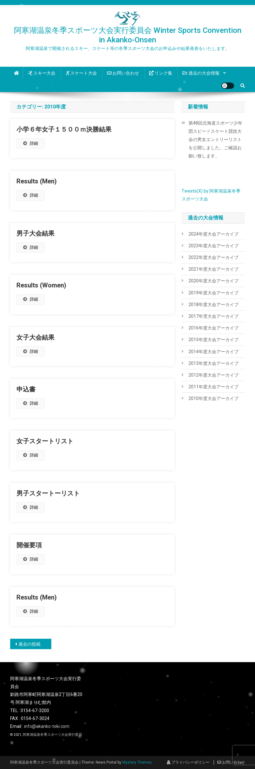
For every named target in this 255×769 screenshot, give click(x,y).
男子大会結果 (35, 233)
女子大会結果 (35, 337)
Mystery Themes (137, 762)
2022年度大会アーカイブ (213, 257)
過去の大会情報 (201, 73)
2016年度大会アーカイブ (213, 327)
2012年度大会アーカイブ (213, 375)
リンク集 (160, 73)
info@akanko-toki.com (46, 726)
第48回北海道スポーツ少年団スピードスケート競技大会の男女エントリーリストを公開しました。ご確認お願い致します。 (215, 139)
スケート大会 (81, 73)
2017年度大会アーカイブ (213, 316)
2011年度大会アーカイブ (213, 386)
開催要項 (29, 545)
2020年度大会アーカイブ (213, 280)
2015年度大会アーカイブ (213, 339)
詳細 (30, 143)
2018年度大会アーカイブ (213, 304)
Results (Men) (36, 181)
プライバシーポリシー (188, 762)
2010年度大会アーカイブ (213, 398)
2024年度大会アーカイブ (213, 234)
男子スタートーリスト (48, 493)
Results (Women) (41, 285)
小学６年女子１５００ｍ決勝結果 (64, 129)
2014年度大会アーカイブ (213, 351)
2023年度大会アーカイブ (213, 245)
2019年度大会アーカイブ (213, 292)
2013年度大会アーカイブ (213, 363)
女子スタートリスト (44, 441)
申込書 (25, 389)
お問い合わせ (123, 73)
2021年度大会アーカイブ (213, 269)
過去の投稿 (29, 644)
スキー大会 (41, 73)
